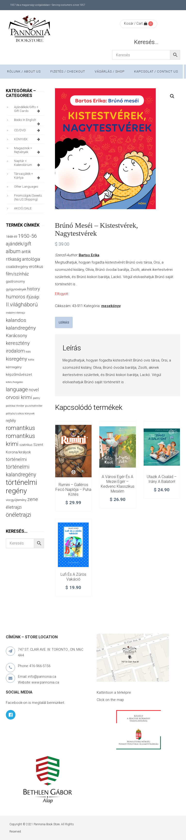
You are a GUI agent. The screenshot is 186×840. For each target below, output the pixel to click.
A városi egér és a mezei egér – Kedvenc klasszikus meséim (117, 483)
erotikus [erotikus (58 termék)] (36, 266)
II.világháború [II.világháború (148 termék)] (22, 304)
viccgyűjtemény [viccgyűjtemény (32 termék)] (16, 500)
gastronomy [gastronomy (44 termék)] (15, 282)
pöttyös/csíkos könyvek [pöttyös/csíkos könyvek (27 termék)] (20, 413)
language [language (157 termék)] (17, 389)
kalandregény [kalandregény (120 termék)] (21, 328)
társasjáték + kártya (28, 176)
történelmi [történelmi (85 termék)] (16, 459)
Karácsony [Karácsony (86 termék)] (16, 335)
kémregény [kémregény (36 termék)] (14, 367)
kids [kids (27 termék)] (28, 351)
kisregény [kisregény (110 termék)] (16, 359)
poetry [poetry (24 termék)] (36, 398)
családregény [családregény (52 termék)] (17, 267)
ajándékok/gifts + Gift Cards (28, 109)
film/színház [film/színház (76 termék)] (17, 273)
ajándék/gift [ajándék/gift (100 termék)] (18, 244)
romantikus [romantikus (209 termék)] (20, 427)
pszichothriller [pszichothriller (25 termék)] (33, 405)
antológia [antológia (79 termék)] (31, 259)
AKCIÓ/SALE (22, 208)
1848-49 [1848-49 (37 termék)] (11, 236)
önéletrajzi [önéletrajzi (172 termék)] (18, 514)
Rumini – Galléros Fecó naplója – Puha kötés (73, 489)
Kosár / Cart (135, 23)
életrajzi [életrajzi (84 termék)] (14, 507)
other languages (26, 186)
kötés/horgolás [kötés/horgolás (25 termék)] (14, 382)
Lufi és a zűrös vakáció (73, 577)
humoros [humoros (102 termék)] (15, 297)
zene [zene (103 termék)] (32, 499)
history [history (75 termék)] (33, 288)
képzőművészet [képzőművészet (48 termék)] (19, 374)
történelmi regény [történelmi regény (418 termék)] (21, 486)
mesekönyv (111, 306)
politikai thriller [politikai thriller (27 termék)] (15, 405)
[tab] (64, 322)
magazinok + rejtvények (28, 150)
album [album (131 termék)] (13, 251)
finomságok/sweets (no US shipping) (28, 197)
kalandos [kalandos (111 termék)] (16, 320)
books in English (28, 121)
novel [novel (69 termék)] (34, 389)
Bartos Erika (89, 255)
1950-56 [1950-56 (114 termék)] (27, 236)
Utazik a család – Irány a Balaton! (162, 479)
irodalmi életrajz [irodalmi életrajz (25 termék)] (15, 312)
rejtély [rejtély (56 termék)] (11, 420)
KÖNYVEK (28, 139)
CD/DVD (28, 130)
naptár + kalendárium (28, 163)
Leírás (64, 322)
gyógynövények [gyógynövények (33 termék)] (16, 289)
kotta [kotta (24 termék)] (31, 359)
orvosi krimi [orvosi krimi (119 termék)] (19, 397)
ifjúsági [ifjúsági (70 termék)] (32, 297)
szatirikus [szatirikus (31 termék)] (25, 445)
